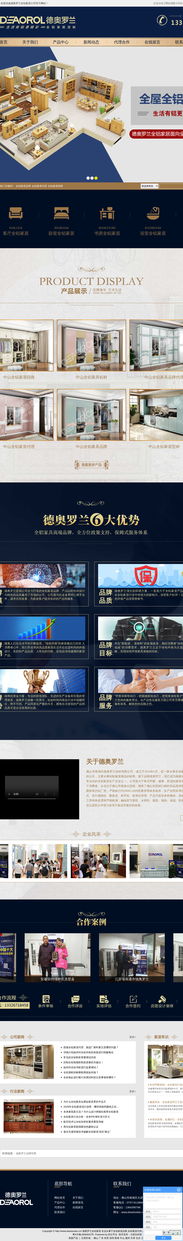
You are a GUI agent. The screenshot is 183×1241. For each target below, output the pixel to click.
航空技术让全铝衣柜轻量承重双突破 (83, 1121)
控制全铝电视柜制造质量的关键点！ (83, 1062)
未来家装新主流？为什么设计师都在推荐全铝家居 (90, 1111)
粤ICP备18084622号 (83, 1234)
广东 (101, 1238)
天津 (132, 1238)
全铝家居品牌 (23, 186)
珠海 (117, 1238)
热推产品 (73, 1238)
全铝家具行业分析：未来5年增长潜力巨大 (86, 1116)
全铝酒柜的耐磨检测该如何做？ (80, 1072)
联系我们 (59, 1212)
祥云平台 (112, 1234)
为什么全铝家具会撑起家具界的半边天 (84, 1101)
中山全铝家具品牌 (91, 446)
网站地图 (170, 3)
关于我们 (30, 42)
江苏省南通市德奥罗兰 (133, 979)
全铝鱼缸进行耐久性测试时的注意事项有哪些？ (89, 1077)
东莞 (106, 1238)
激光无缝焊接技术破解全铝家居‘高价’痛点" (86, 1131)
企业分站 (158, 3)
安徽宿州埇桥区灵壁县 (58, 979)
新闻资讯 (78, 1202)
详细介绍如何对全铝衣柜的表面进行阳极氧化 (88, 1052)
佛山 (95, 1238)
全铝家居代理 (39, 186)
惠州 (127, 1238)
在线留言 (152, 42)
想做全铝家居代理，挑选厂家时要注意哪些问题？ (90, 1047)
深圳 (111, 1238)
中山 (122, 1238)
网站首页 (59, 1197)
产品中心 (61, 42)
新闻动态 (91, 42)
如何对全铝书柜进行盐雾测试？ (80, 1067)
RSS (180, 3)
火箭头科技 (136, 1234)
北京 (138, 1238)
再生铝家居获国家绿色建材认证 (80, 1126)
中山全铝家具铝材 (91, 377)
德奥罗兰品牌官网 (26, 1153)
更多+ (132, 1037)
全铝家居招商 (55, 186)
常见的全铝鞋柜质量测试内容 (79, 1057)
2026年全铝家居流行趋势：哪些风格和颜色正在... (91, 1106)
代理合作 (122, 42)
